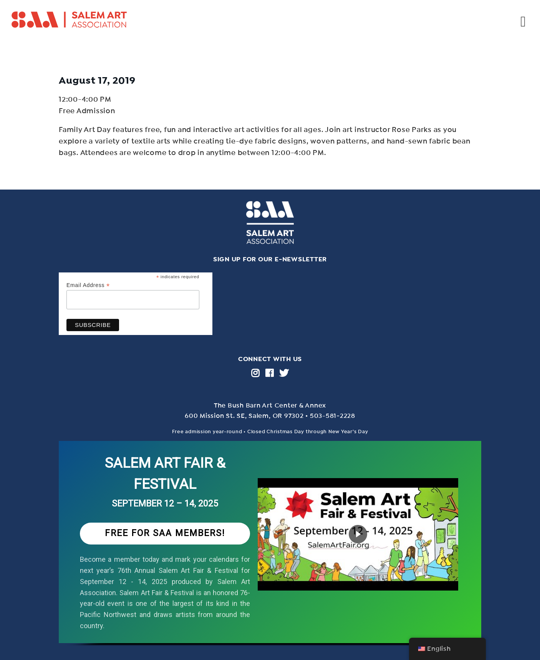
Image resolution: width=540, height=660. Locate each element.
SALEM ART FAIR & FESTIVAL (165, 474)
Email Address (88, 285)
